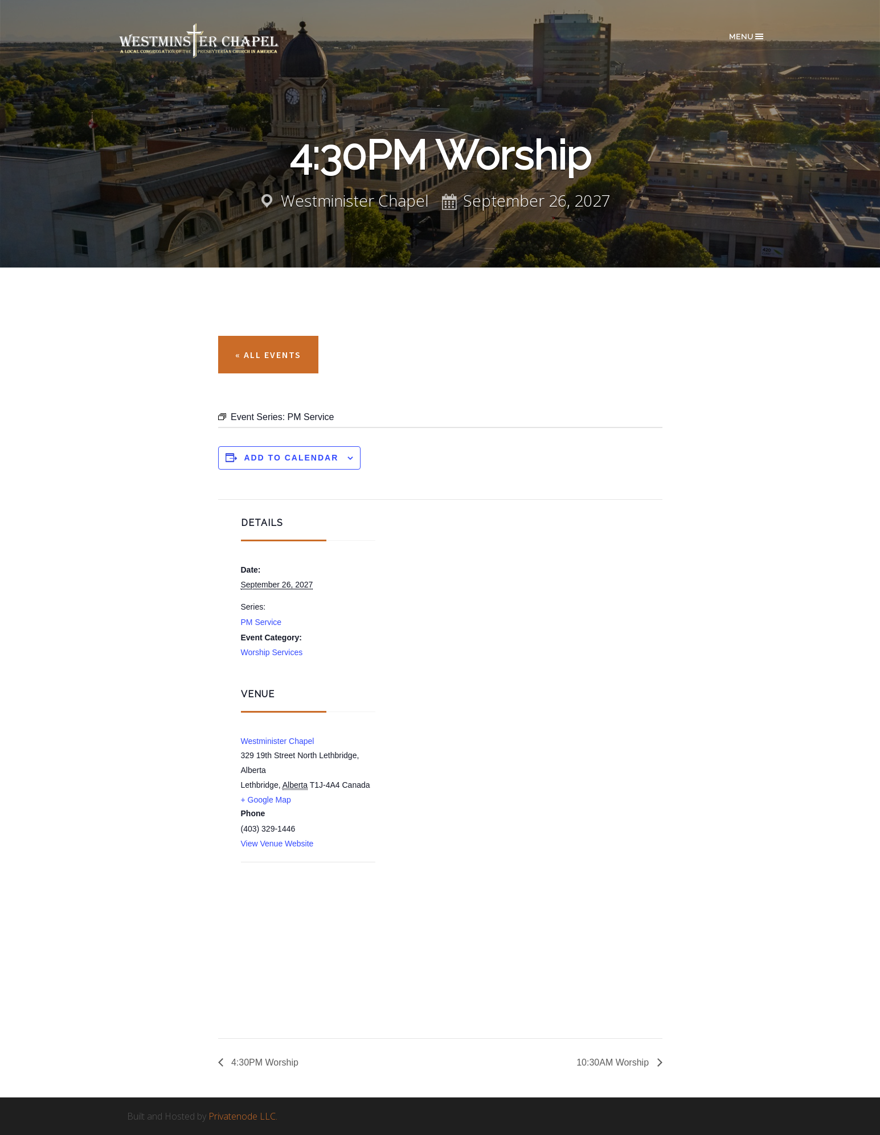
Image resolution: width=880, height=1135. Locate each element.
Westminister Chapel (277, 741)
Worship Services (272, 652)
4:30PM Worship (263, 1062)
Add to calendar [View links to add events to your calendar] (291, 457)
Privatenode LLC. (242, 1116)
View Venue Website (277, 843)
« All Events (268, 354)
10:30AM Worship (613, 1062)
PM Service (261, 622)
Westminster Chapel (215, 41)
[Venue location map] (301, 923)
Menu (747, 36)
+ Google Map (266, 799)
